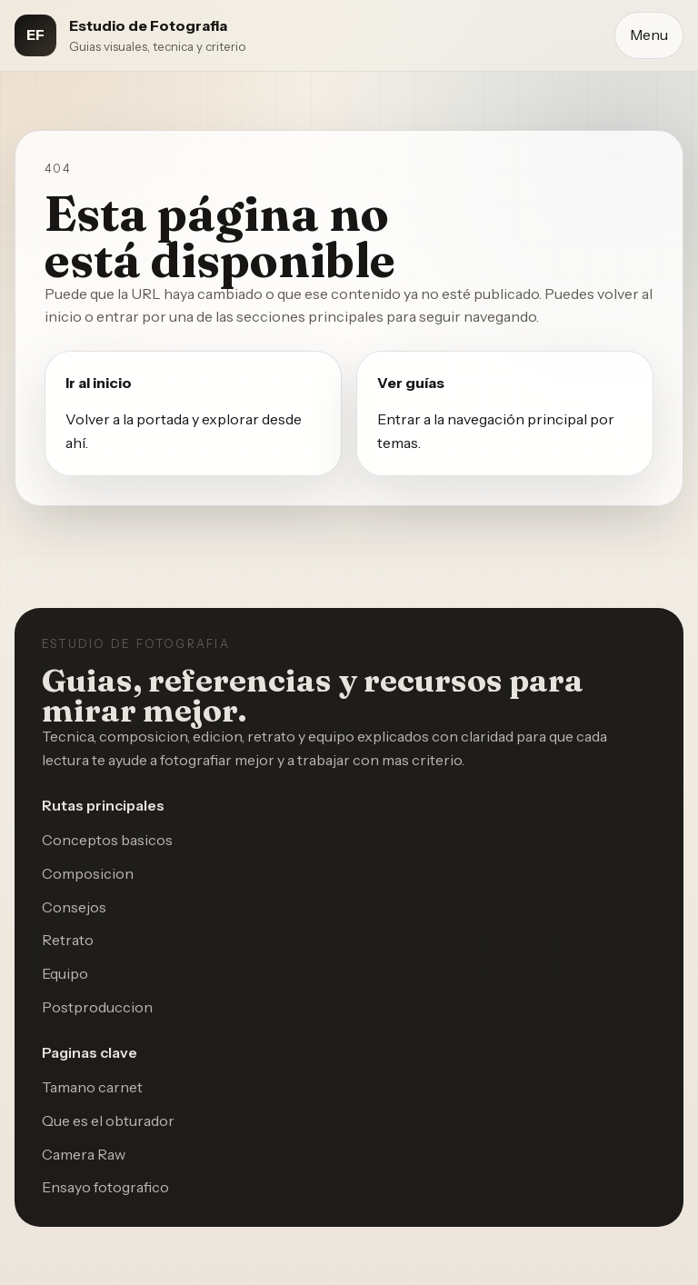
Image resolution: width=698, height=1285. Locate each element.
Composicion (88, 873)
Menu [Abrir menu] (649, 34)
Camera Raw (83, 1154)
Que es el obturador (108, 1120)
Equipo (65, 973)
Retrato (68, 940)
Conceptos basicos (107, 840)
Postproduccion (97, 1007)
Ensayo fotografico (105, 1187)
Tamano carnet (92, 1087)
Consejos (74, 907)
